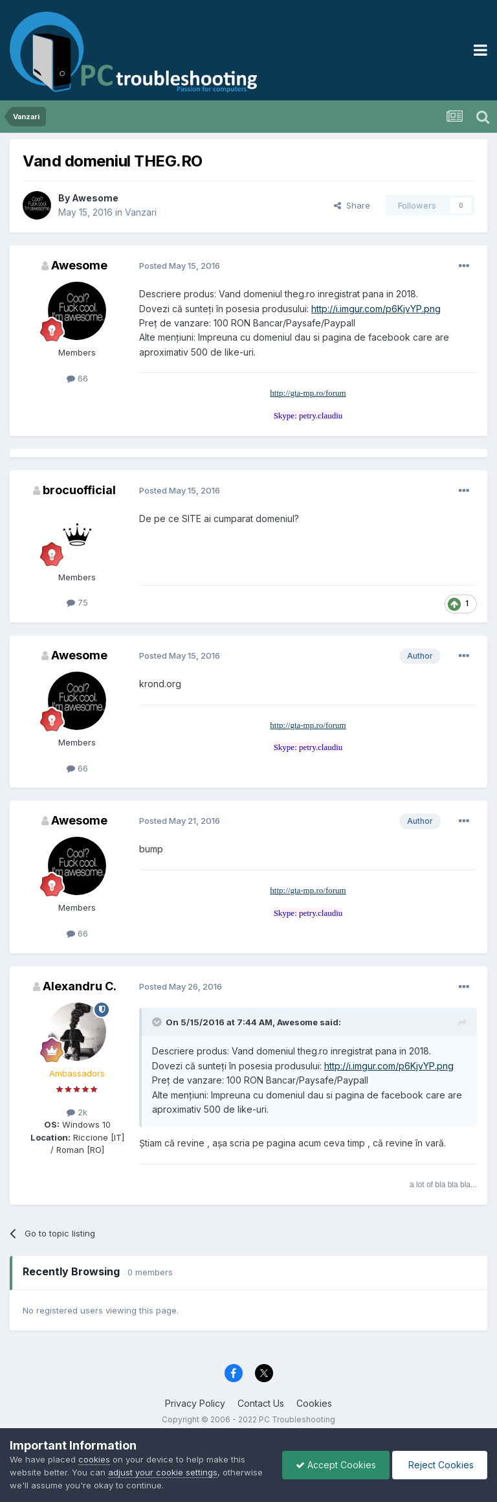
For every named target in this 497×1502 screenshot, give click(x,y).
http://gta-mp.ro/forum (308, 393)
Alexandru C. (79, 986)
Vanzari (141, 212)
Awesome (95, 197)
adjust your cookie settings (162, 1472)
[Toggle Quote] (158, 1022)
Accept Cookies (336, 1464)
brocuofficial (79, 490)
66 (77, 378)
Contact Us (260, 1403)
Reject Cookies (440, 1464)
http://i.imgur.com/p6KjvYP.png (376, 308)
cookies (94, 1459)
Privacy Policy (195, 1403)
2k (77, 1112)
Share (352, 205)
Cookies (314, 1403)
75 (77, 602)
